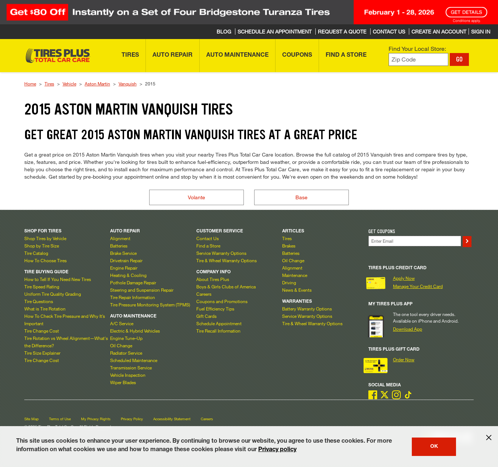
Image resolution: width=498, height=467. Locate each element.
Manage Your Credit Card (418, 286)
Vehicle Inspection (127, 375)
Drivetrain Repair (126, 260)
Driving (289, 282)
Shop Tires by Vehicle (45, 238)
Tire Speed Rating (41, 286)
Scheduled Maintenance (133, 360)
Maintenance (294, 275)
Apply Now (404, 278)
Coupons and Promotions (222, 301)
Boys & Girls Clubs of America (226, 286)
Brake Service (123, 253)
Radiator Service (126, 353)
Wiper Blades (123, 382)
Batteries (118, 246)
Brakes (288, 246)
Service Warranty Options (221, 253)
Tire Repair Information (132, 297)
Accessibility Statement (171, 419)
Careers (203, 294)
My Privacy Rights (96, 419)
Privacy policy (277, 450)
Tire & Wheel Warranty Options (226, 260)
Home (30, 84)
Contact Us (207, 238)
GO (459, 59)
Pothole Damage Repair (133, 282)
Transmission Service (131, 368)
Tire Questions (38, 301)
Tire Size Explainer (42, 353)
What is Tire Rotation (45, 309)
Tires (49, 84)
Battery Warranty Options (307, 309)
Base (301, 197)
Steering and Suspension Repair (141, 290)
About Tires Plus (212, 279)
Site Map (31, 419)
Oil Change (121, 345)
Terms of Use (60, 419)
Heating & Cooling (128, 275)
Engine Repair (123, 268)
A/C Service (121, 323)
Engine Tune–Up (126, 338)
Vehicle (69, 84)
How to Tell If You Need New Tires (57, 279)
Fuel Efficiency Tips (215, 309)
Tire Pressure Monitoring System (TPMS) (150, 305)
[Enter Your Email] (414, 241)
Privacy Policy (132, 419)
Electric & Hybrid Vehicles (135, 331)
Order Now (403, 359)
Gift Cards (206, 316)
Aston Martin (97, 84)
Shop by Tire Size (41, 246)
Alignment (120, 238)
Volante (196, 197)
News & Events (297, 290)
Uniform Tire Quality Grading (52, 294)
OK (434, 446)
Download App (407, 329)
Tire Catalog (36, 253)
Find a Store (208, 246)
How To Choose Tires (45, 260)
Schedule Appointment (219, 323)
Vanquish (128, 84)
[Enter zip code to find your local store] (418, 59)
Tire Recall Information (218, 331)
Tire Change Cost (41, 331)
